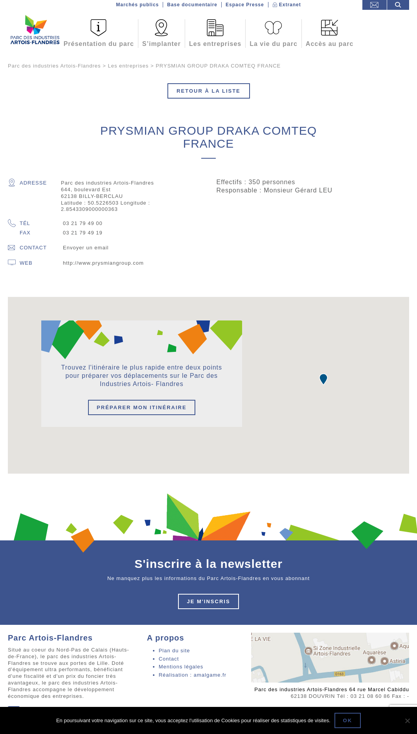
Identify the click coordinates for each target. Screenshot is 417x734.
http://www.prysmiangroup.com (103, 263)
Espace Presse (245, 4)
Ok (348, 720)
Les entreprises (215, 43)
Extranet (290, 4)
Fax (25, 233)
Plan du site (174, 650)
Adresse (27, 182)
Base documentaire (192, 4)
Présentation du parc (99, 43)
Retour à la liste (208, 91)
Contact (27, 248)
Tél (19, 223)
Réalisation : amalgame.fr (192, 675)
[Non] (407, 721)
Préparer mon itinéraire (142, 407)
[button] (323, 379)
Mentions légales (181, 667)
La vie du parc (274, 43)
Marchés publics (137, 4)
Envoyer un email (85, 248)
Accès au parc (330, 43)
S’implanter (161, 43)
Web (20, 262)
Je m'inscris (208, 601)
